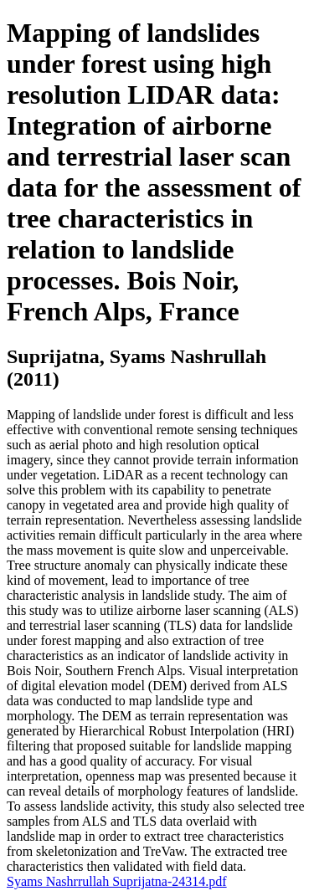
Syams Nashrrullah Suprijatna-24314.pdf (117, 881)
